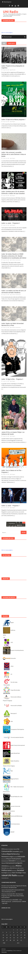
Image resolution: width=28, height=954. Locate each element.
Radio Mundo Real (11, 753)
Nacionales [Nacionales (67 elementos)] (4, 868)
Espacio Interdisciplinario (13, 650)
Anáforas (9, 630)
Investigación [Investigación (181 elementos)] (18, 863)
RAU (8, 771)
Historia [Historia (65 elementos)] (3, 863)
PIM (8, 721)
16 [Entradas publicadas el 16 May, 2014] (17, 935)
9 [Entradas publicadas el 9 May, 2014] (17, 932)
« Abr (4, 943)
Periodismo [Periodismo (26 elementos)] (22, 868)
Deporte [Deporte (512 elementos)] (10, 854)
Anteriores (11, 523)
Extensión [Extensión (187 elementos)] (12, 861)
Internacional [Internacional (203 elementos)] (9, 863)
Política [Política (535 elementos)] (4, 870)
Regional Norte (11, 779)
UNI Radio (10, 12)
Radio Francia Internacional (14, 745)
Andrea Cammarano (16, 260)
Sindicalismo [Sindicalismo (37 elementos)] (14, 870)
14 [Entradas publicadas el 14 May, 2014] (10, 935)
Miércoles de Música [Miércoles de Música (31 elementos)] (12, 866)
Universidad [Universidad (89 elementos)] (20, 875)
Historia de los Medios (12, 705)
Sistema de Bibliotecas (12, 816)
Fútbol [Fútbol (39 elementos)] (21, 860)
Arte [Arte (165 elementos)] (2, 849)
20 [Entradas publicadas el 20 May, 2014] (6, 937)
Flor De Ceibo (10, 682)
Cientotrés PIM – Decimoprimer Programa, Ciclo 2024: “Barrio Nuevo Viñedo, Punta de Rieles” (12, 895)
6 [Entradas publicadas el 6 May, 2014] (6, 932)
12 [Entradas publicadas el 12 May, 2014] (3, 935)
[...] (19, 76)
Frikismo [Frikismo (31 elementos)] (18, 860)
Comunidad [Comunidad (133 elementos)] (15, 851)
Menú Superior (7, 2)
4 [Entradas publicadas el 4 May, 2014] (24, 930)
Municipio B (10, 713)
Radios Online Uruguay (9, 766)
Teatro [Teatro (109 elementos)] (13, 872)
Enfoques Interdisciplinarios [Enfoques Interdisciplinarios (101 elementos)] (13, 859)
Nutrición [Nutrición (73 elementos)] (12, 868)
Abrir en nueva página (6, 32)
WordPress (10, 950)
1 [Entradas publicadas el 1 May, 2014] (13, 930)
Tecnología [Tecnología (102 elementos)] (19, 872)
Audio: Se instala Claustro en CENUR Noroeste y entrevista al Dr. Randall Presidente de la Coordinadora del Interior (13, 256)
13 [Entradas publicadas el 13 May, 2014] (6, 935)
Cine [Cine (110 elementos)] (18, 849)
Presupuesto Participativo (13, 729)
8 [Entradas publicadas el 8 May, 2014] (13, 932)
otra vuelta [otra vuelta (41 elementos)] (17, 868)
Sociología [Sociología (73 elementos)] (4, 872)
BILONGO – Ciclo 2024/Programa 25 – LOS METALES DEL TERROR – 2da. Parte (13, 901)
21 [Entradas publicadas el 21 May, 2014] (10, 937)
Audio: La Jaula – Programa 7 (10, 506)
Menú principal (8, 37)
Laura (2, 890)
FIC (7, 674)
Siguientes (20, 525)
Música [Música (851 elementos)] (18, 865)
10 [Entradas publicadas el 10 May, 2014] (21, 932)
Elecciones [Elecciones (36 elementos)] (3, 858)
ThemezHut (4, 952)
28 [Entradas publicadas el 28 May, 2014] (10, 940)
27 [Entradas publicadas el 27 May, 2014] (6, 940)
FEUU (8, 666)
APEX (4, 635)
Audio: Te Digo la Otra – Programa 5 (12, 379)
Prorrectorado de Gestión (13, 737)
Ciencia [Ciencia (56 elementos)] (15, 849)
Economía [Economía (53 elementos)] (15, 856)
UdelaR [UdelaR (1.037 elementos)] (4, 875)
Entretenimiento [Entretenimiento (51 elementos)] (5, 861)
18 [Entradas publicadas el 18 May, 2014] (24, 935)
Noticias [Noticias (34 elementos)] (8, 868)
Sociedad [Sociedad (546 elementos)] (20, 870)
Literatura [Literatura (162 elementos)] (4, 866)
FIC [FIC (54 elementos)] (15, 861)
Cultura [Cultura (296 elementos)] (4, 854)
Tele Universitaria (11, 824)
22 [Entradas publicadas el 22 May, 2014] (14, 937)
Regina (13, 121)
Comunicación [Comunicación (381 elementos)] (6, 851)
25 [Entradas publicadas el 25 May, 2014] (24, 937)
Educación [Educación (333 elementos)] (21, 856)
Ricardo (13, 70)
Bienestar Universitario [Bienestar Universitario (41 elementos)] (8, 849)
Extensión (9, 658)
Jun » (18, 943)
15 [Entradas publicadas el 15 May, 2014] (14, 935)
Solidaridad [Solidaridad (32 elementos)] (9, 872)
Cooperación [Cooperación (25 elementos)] (21, 851)
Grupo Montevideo (11, 690)
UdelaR (8, 832)
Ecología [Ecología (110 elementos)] (10, 856)
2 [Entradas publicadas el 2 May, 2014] (17, 930)
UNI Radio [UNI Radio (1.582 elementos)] (12, 875)
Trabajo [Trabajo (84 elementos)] (24, 872)
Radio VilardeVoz (11, 761)
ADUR (8, 622)
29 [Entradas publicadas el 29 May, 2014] (14, 940)
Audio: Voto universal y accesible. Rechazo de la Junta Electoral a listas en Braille (13, 154)
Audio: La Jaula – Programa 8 (10, 223)
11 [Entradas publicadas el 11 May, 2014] (24, 932)
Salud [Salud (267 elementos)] (9, 870)
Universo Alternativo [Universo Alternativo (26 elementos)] (4, 878)
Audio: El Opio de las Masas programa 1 (13, 119)
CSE (4, 637)
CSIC (8, 642)
